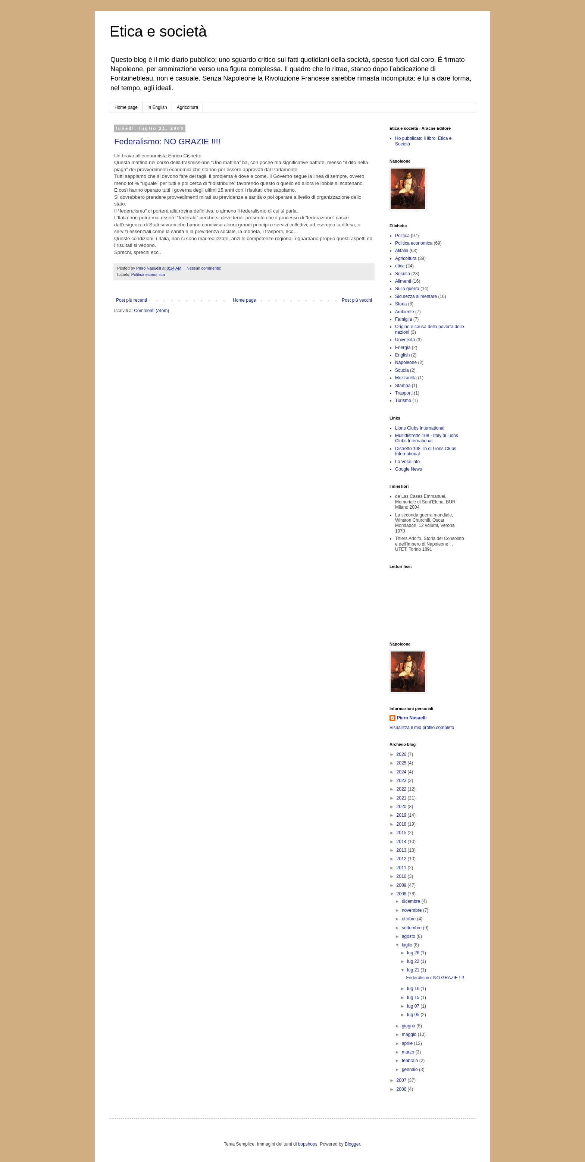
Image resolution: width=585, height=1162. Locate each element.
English (402, 355)
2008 (402, 893)
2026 (402, 754)
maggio (410, 1034)
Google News (408, 469)
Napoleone (406, 362)
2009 (402, 885)
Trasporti (404, 393)
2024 (402, 772)
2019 (402, 815)
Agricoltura (187, 107)
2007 (402, 1080)
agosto (409, 936)
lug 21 (413, 970)
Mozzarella (406, 377)
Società (402, 273)
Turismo (403, 400)
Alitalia (401, 250)
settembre (412, 927)
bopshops (307, 1144)
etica (399, 265)
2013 (402, 850)
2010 (402, 876)
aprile (408, 1043)
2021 (402, 798)
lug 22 (413, 961)
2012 (402, 858)
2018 (402, 824)
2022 (402, 789)
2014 (402, 841)
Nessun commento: (204, 268)
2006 (402, 1089)
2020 (402, 806)
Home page (126, 107)
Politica (402, 235)
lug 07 (413, 1006)
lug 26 (413, 952)
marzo (409, 1052)
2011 (402, 867)
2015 (402, 832)
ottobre (409, 918)
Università (405, 339)
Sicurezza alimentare (416, 296)
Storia (401, 304)
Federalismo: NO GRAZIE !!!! (167, 141)
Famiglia (403, 319)
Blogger (352, 1144)
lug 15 (413, 997)
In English (157, 107)
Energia (402, 347)
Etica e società (158, 31)
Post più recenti (131, 300)
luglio (407, 945)
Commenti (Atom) (151, 310)
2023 (402, 780)
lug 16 (413, 988)
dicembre (412, 901)
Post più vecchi (357, 300)
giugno (409, 1025)
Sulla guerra (407, 288)
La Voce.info (407, 461)
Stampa (402, 385)
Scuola (402, 370)
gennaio (410, 1069)
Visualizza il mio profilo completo (422, 727)
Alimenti (403, 281)
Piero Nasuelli (411, 717)
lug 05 (413, 1014)
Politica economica (148, 274)
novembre (412, 910)
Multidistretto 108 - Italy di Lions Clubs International (426, 438)
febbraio (410, 1060)
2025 (402, 763)
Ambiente (404, 311)
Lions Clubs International (419, 428)
